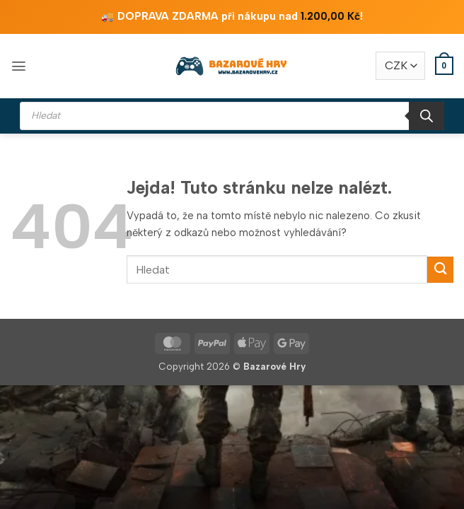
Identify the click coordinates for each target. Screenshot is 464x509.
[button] (19, 66)
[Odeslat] (440, 270)
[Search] (426, 116)
